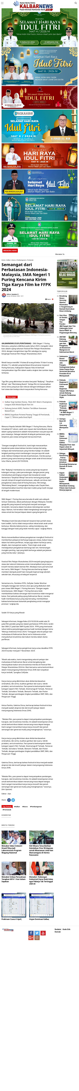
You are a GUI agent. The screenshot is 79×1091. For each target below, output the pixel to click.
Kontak (58, 932)
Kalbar (8, 260)
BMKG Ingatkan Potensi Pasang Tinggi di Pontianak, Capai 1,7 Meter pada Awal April (27, 415)
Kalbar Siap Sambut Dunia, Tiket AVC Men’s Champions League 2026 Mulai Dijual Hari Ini (28, 403)
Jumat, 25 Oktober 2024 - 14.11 (15, 296)
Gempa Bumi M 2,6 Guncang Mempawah (63, 424)
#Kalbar (17, 807)
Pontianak (30, 260)
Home (3, 260)
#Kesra (25, 807)
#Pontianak (7, 810)
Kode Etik (66, 929)
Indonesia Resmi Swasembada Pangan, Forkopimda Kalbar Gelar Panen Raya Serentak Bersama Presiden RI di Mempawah (67, 366)
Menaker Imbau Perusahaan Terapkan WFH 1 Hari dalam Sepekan (14, 879)
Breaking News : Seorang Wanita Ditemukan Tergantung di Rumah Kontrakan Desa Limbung (66, 303)
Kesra (13, 260)
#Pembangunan (36, 807)
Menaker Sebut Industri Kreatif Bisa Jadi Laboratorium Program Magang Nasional (12, 849)
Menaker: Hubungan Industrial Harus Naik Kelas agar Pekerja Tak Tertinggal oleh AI (41, 880)
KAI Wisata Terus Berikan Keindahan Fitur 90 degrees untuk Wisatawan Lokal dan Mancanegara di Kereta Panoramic (41, 850)
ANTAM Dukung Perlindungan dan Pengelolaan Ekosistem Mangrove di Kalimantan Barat (66, 344)
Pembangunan (21, 260)
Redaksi (58, 929)
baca (48, 299)
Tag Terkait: (7, 807)
